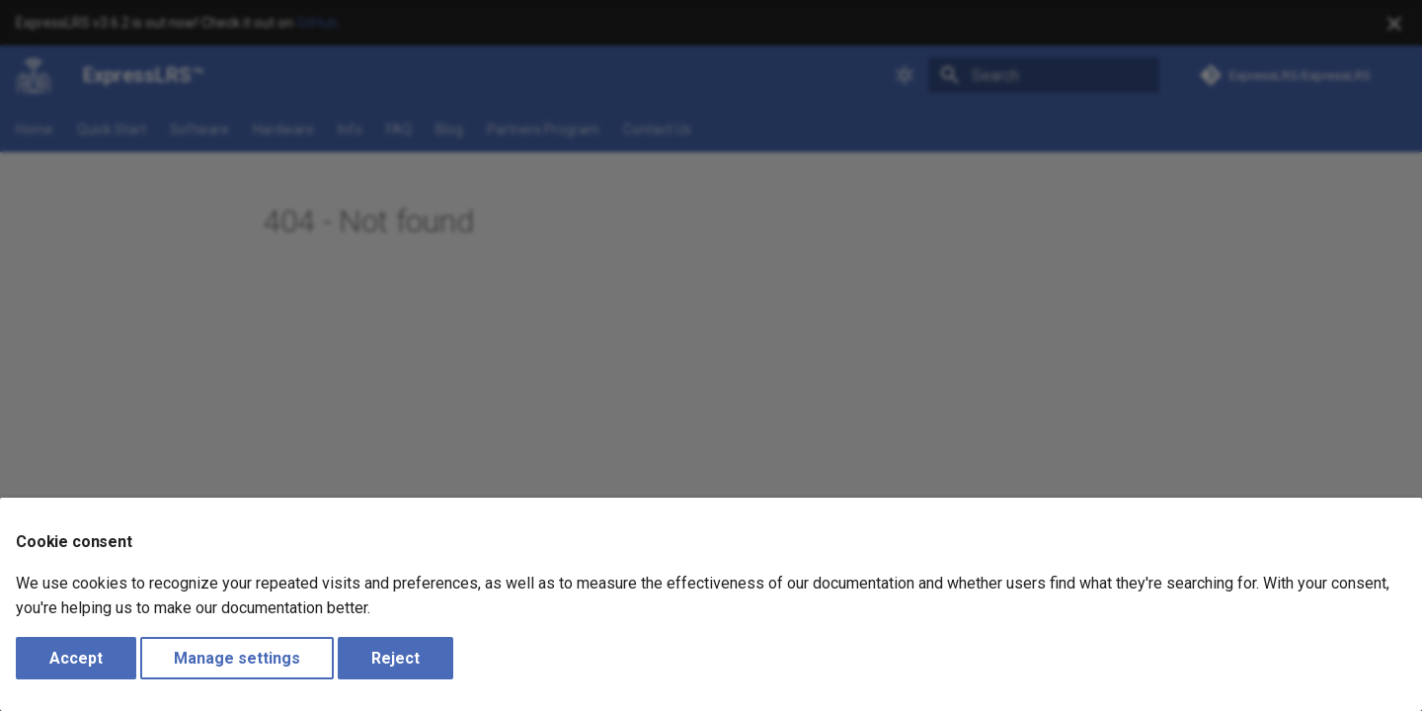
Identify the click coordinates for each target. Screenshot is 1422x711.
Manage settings (237, 658)
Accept (76, 658)
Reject (395, 658)
